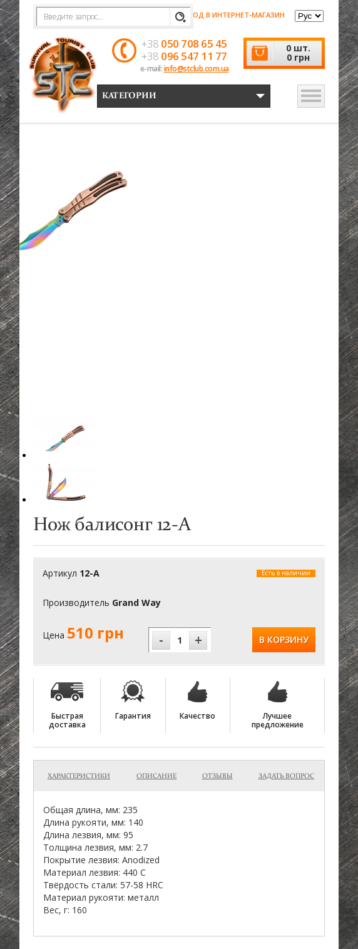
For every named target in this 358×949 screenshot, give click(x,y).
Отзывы (217, 776)
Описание (156, 776)
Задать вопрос (286, 776)
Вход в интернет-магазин (227, 14)
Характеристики (79, 776)
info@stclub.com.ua (196, 68)
